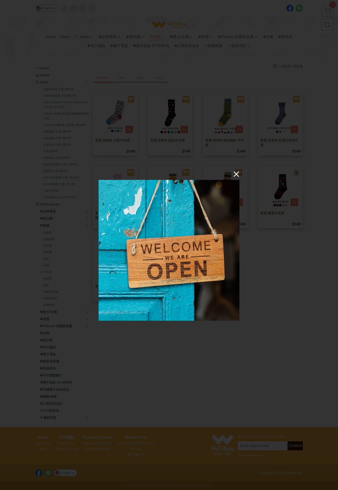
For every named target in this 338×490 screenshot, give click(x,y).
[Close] (236, 174)
